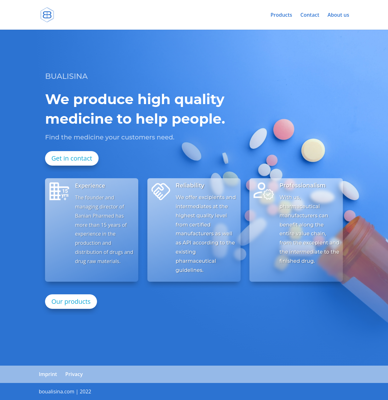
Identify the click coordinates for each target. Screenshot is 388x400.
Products (281, 15)
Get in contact (71, 158)
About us (338, 15)
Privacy (74, 374)
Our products (70, 301)
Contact (309, 15)
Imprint (48, 374)
